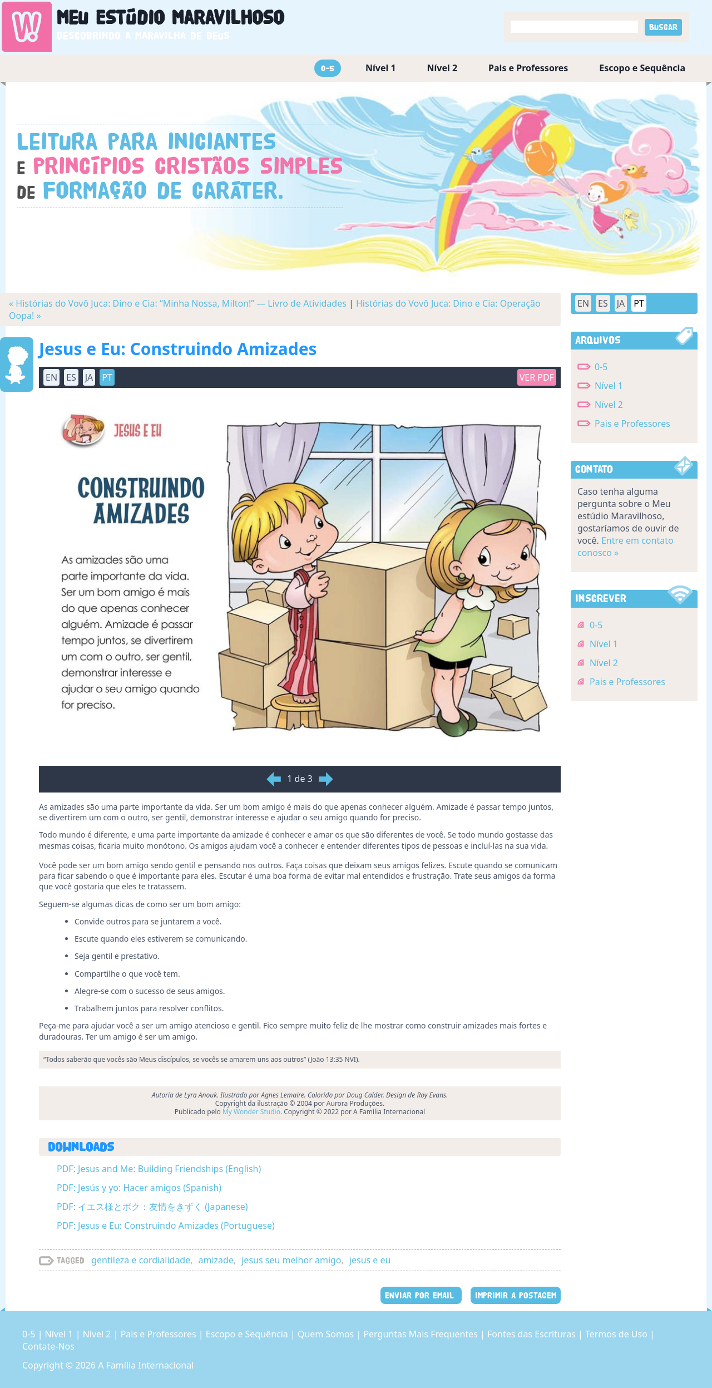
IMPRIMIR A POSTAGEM (515, 1295)
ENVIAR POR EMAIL (421, 1295)
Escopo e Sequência (642, 68)
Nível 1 (380, 68)
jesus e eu (370, 1260)
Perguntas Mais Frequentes (421, 1334)
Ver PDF (537, 377)
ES (71, 377)
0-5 (327, 68)
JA (89, 377)
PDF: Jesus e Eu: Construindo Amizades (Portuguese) (166, 1225)
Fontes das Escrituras (532, 1334)
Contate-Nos (48, 1346)
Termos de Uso (617, 1334)
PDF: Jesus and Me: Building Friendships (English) (159, 1169)
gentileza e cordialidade (140, 1260)
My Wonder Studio (251, 1111)
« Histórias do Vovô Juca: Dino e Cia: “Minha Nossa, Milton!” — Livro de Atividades (178, 303)
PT (107, 377)
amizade (216, 1260)
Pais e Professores (528, 68)
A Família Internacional (146, 1365)
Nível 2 (442, 68)
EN (51, 377)
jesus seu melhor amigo (291, 1260)
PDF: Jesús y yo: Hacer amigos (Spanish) (139, 1188)
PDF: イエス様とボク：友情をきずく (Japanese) (152, 1206)
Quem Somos (327, 1334)
